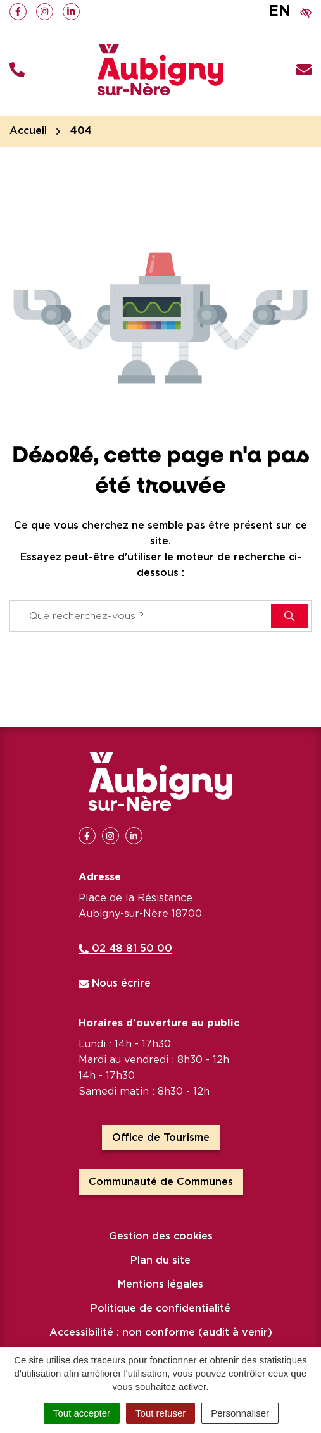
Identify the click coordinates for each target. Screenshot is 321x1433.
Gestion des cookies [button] (161, 1236)
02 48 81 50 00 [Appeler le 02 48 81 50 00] (125, 949)
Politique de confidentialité (160, 1308)
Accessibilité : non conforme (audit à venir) (160, 1332)
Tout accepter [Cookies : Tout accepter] (81, 1413)
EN (279, 11)
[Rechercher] (289, 616)
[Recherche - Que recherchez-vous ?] (141, 616)
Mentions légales (160, 1284)
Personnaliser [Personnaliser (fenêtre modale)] (240, 1413)
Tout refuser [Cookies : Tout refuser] (160, 1413)
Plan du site (160, 1260)
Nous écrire (115, 983)
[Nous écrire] (304, 70)
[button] (17, 70)
